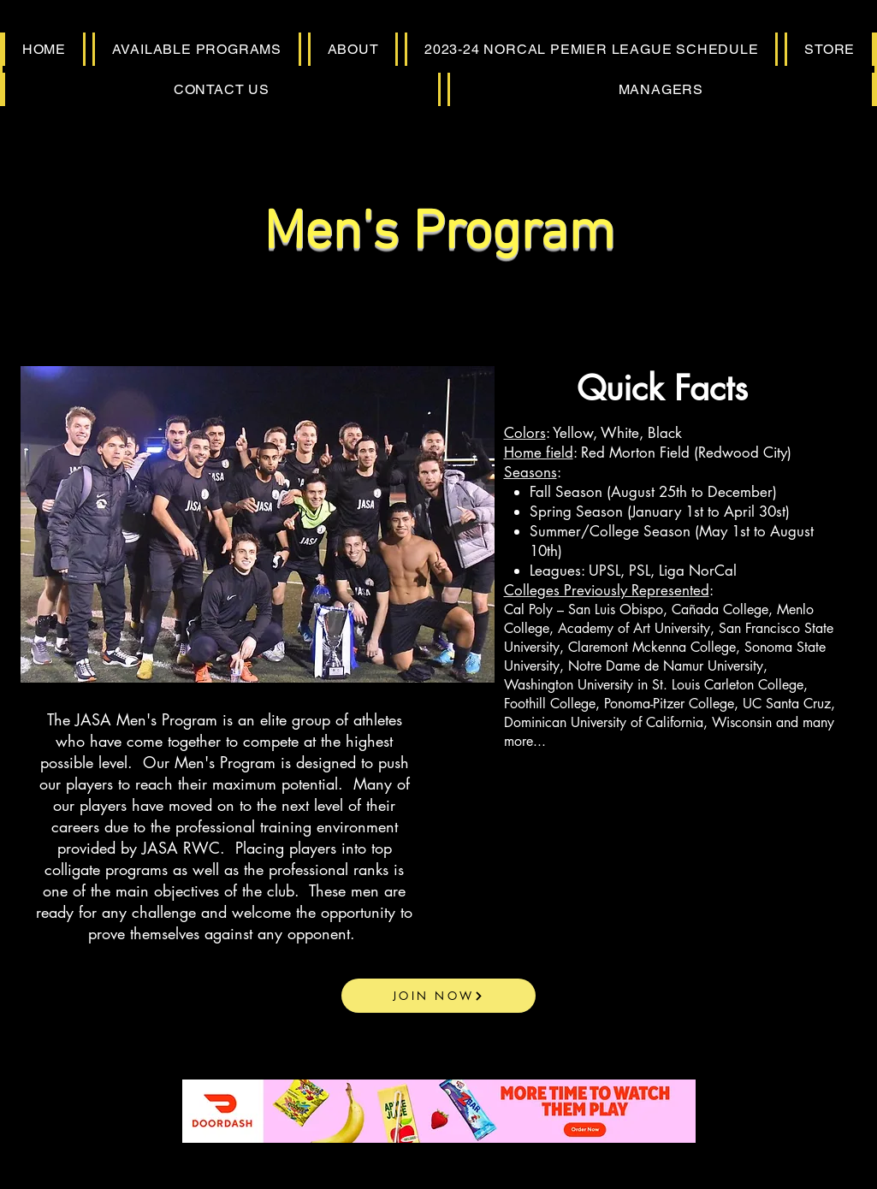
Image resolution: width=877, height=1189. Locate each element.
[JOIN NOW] (438, 996)
